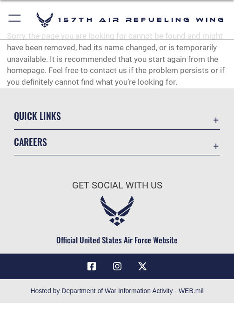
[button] (15, 20)
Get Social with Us (117, 185)
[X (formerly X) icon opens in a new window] (142, 267)
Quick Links (37, 116)
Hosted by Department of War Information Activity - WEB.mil (116, 291)
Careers (30, 142)
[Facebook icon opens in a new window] (92, 267)
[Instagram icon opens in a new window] (117, 267)
